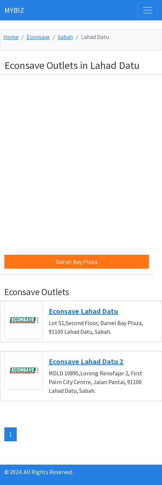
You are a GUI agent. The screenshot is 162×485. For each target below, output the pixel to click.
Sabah (65, 36)
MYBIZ (14, 10)
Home (11, 36)
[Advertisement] (81, 162)
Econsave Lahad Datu (83, 311)
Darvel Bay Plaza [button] (76, 261)
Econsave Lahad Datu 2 (86, 361)
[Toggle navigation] (147, 10)
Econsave (38, 36)
